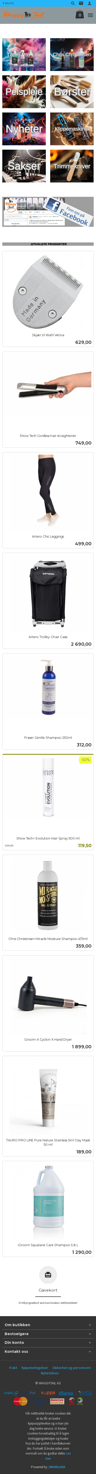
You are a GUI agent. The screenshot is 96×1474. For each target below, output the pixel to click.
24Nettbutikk (56, 1467)
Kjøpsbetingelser (35, 1367)
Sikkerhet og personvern (71, 1367)
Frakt (13, 1367)
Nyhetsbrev (50, 1373)
